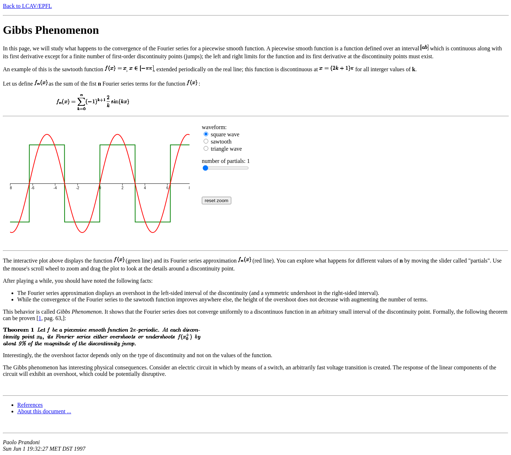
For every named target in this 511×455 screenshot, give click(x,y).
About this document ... (44, 411)
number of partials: (224, 161)
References (30, 405)
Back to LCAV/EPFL (27, 6)
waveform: (214, 127)
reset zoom (216, 200)
